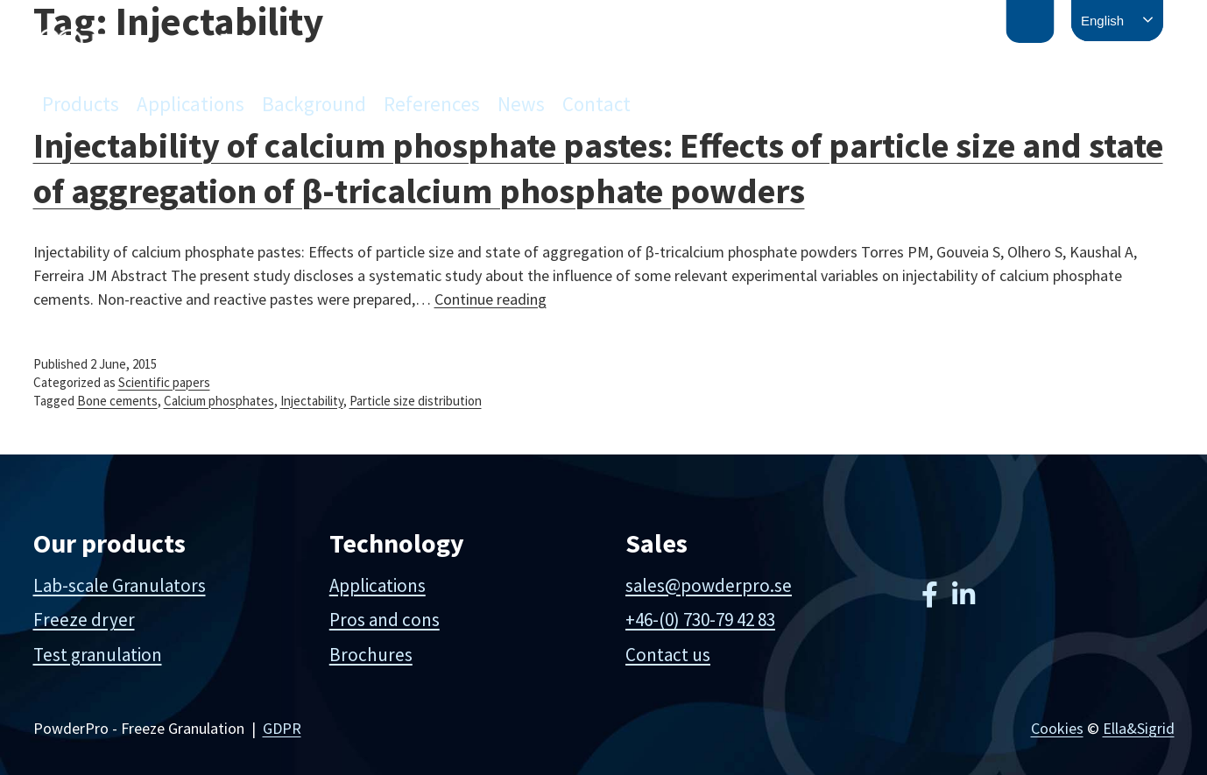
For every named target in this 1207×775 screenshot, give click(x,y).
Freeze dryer (84, 619)
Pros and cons (384, 619)
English (1102, 20)
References (432, 103)
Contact (596, 103)
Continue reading (490, 299)
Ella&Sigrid (1139, 728)
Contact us (667, 654)
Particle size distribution (415, 400)
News (521, 103)
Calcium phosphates (219, 400)
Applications (190, 103)
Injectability (311, 400)
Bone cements (117, 400)
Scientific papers (164, 382)
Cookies (1057, 728)
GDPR (282, 728)
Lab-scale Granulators (119, 585)
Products (80, 103)
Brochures (371, 654)
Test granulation (97, 654)
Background (314, 103)
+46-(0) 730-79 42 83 (700, 619)
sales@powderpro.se (708, 585)
